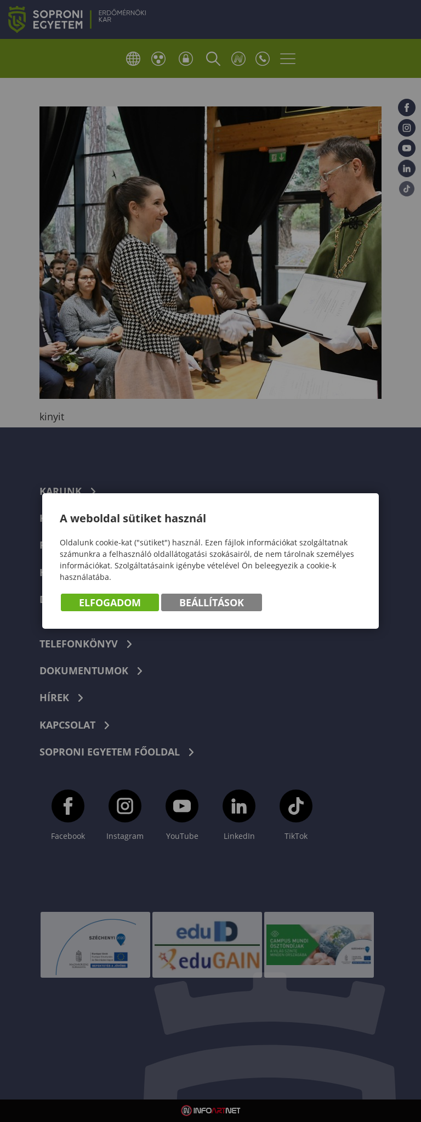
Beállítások (211, 602)
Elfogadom (110, 602)
